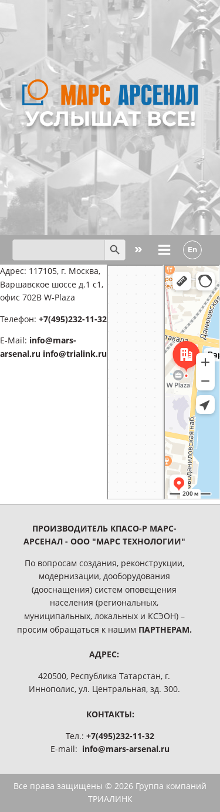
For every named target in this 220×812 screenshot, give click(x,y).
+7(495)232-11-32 (73, 319)
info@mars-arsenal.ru (126, 748)
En (192, 249)
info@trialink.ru (75, 353)
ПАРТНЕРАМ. (165, 629)
